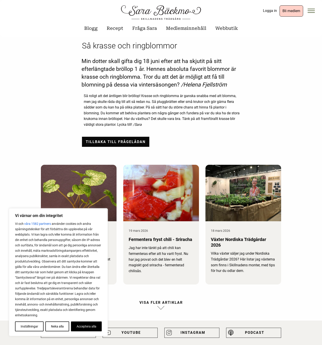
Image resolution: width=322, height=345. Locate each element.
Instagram (193, 332)
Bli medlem (291, 11)
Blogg (91, 28)
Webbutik (226, 28)
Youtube (131, 332)
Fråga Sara (144, 28)
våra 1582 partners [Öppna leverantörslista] (37, 224)
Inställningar (29, 326)
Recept (115, 28)
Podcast (254, 332)
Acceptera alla (86, 326)
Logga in (270, 11)
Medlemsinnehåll (186, 28)
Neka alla (57, 326)
